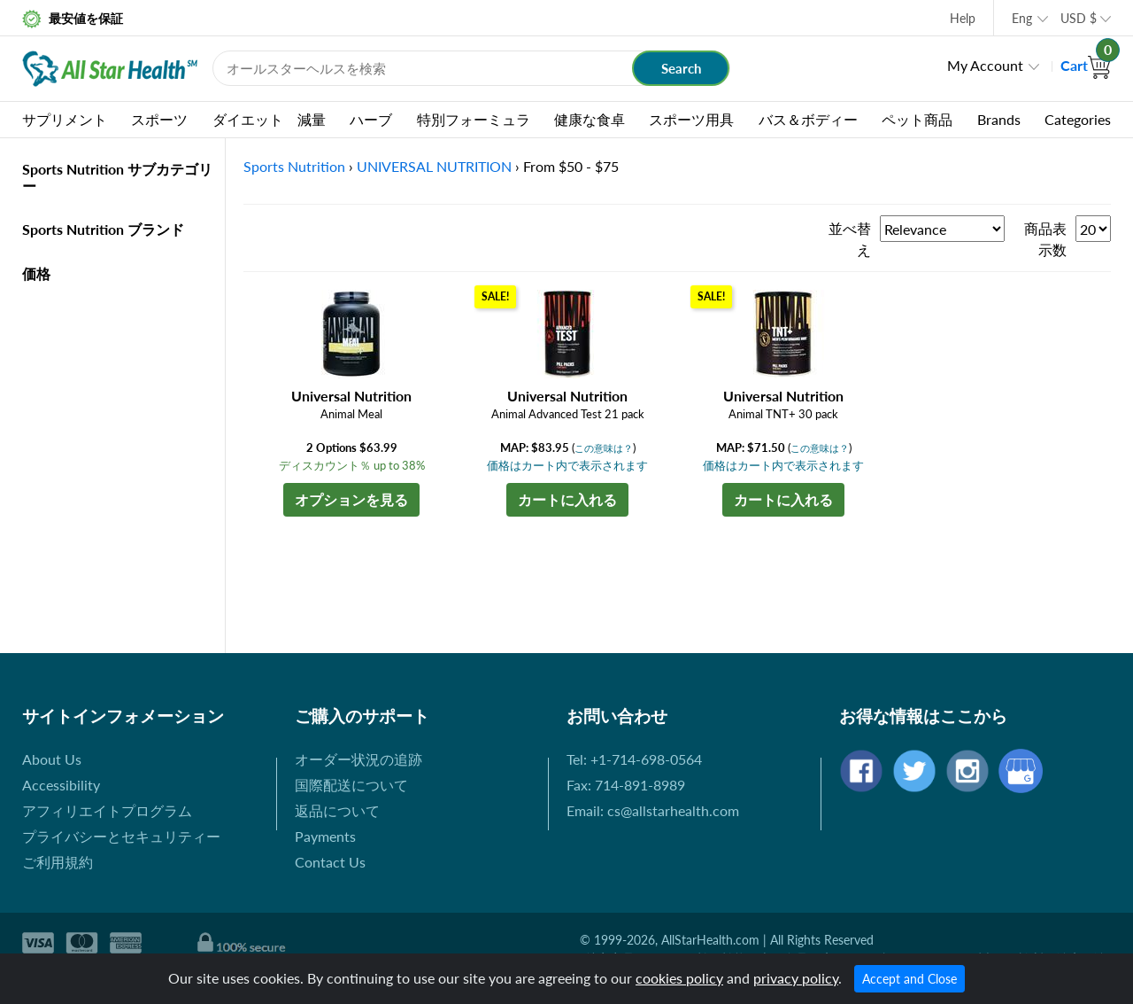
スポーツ (159, 119)
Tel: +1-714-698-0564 (634, 759)
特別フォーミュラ (473, 119)
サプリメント (64, 119)
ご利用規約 (57, 861)
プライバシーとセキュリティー (121, 836)
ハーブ (371, 119)
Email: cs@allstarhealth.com (652, 810)
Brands (999, 119)
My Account (985, 65)
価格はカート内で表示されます (567, 465)
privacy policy (795, 977)
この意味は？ (603, 448)
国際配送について (351, 784)
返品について (337, 810)
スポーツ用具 (691, 119)
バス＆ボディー (808, 119)
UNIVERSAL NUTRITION (434, 166)
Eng (1022, 18)
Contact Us (330, 861)
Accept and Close (909, 978)
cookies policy (679, 977)
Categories (1077, 119)
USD (1078, 18)
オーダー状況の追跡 (358, 759)
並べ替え (850, 239)
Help (962, 18)
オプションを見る (351, 499)
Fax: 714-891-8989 (625, 784)
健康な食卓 (589, 119)
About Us (51, 759)
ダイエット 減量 (269, 119)
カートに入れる (567, 499)
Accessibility (61, 784)
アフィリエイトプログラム (107, 810)
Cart (1085, 65)
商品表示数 (1045, 239)
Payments (325, 836)
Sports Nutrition (294, 166)
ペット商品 (917, 119)
